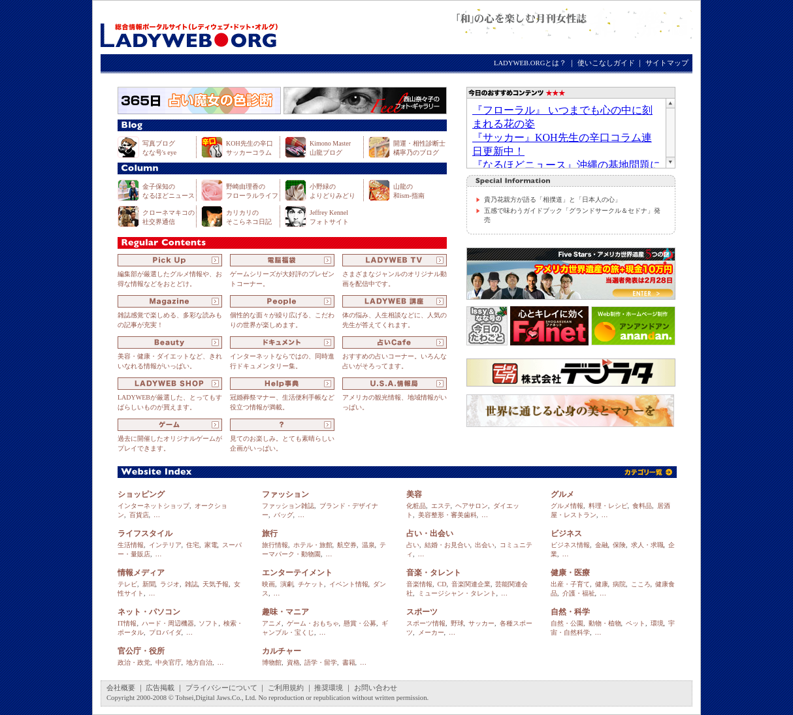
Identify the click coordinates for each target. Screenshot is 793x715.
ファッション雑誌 (288, 505)
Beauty (170, 342)
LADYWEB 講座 (394, 301)
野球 (457, 623)
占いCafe (394, 342)
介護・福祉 (578, 593)
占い (412, 544)
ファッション (285, 494)
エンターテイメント (297, 572)
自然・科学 (570, 611)
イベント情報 (348, 584)
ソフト (208, 623)
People (282, 301)
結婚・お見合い (447, 544)
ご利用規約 (286, 687)
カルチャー (281, 651)
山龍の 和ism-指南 (409, 191)
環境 (657, 623)
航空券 (347, 544)
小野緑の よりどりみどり (332, 191)
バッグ (283, 514)
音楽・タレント (433, 572)
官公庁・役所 (141, 651)
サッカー (481, 623)
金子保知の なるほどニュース (168, 191)
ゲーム (170, 425)
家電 (211, 544)
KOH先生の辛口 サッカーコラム (249, 148)
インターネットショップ (153, 505)
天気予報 (215, 584)
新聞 (148, 584)
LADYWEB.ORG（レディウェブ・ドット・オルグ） (189, 28)
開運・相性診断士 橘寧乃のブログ (419, 148)
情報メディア (141, 572)
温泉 (368, 544)
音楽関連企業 (471, 584)
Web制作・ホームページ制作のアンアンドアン (633, 325)
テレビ (127, 584)
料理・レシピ (608, 505)
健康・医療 (570, 572)
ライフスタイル (145, 533)
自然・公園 (567, 623)
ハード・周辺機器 (168, 623)
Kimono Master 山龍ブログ (330, 148)
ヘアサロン (471, 505)
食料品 (642, 505)
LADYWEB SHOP (170, 383)
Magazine (170, 301)
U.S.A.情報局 (394, 383)
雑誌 (191, 584)
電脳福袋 (282, 260)
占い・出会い (429, 533)
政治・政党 (134, 662)
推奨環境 (328, 687)
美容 (414, 494)
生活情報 (131, 544)
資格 (293, 662)
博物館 (272, 662)
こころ (641, 584)
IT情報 (127, 623)
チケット (311, 584)
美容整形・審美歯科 (447, 514)
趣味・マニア (285, 611)
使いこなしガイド (606, 63)
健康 (601, 584)
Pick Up (170, 260)
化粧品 (416, 505)
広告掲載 (160, 687)
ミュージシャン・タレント (457, 593)
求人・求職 (647, 544)
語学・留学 (320, 662)
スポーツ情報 (425, 623)
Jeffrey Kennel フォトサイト (329, 217)
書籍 (348, 662)
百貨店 (139, 514)
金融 (601, 544)
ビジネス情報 (570, 544)
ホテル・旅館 (312, 544)
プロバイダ (165, 632)
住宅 (192, 544)
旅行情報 (275, 544)
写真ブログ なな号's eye (159, 148)
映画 (268, 584)
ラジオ (170, 584)
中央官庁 (168, 662)
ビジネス (566, 533)
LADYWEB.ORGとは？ (530, 63)
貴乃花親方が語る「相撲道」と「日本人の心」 (552, 199)
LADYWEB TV (394, 260)
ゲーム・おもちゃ (313, 623)
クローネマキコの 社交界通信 (168, 217)
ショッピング (141, 494)
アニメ (272, 623)
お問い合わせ (375, 687)
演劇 (286, 584)
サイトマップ (666, 63)
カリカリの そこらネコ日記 (249, 217)
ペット (635, 623)
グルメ (562, 494)
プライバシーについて (221, 687)
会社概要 (120, 687)
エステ (441, 505)
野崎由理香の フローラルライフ (252, 191)
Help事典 (282, 383)
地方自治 (199, 662)
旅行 (270, 533)
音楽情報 (419, 584)
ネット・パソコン (149, 611)
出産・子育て (570, 584)
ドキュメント (282, 342)
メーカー (431, 632)
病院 (619, 584)
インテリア (165, 544)
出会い (484, 544)
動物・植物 (605, 623)
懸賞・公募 (360, 623)
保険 (619, 544)
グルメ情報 (567, 505)
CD (442, 584)
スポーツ (422, 611)
